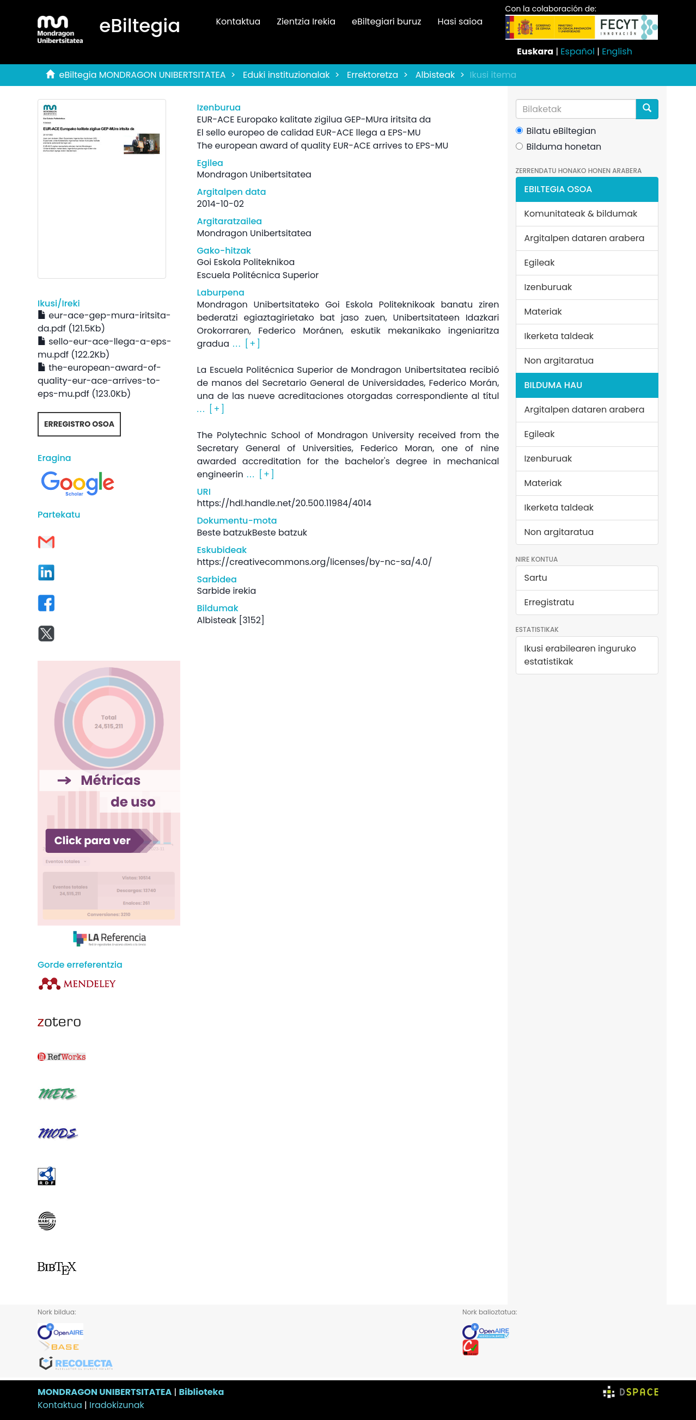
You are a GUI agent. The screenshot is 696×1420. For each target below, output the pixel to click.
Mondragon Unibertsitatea (254, 174)
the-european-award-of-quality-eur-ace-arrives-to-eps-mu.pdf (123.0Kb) (99, 380)
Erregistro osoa (79, 424)
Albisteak (435, 75)
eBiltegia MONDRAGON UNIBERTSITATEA (142, 75)
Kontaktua (238, 21)
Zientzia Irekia (306, 21)
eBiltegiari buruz (387, 21)
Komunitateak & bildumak (581, 213)
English (617, 51)
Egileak (539, 262)
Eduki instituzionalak (286, 75)
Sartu (535, 577)
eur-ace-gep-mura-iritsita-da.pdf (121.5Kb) (104, 322)
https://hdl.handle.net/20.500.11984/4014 (284, 503)
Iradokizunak (116, 1405)
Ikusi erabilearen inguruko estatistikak (580, 655)
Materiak (543, 311)
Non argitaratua (559, 360)
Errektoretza (372, 75)
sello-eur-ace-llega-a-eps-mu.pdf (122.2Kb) (104, 348)
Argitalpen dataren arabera (584, 238)
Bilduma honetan (559, 146)
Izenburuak (548, 287)
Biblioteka (201, 1392)
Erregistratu (549, 602)
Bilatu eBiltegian (556, 131)
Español (577, 51)
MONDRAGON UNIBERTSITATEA (105, 1392)
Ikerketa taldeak (559, 336)
